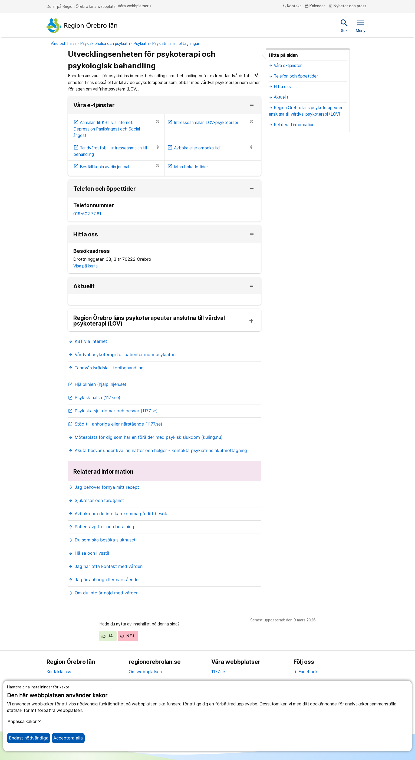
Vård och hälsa (64, 43)
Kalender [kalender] (315, 6)
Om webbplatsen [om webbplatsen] (145, 671)
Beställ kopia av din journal (101, 166)
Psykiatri (141, 43)
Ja (107, 636)
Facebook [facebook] (306, 671)
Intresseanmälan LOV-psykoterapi (202, 122)
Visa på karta (85, 266)
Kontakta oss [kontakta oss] (59, 671)
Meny (360, 25)
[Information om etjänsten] (157, 122)
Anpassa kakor (25, 721)
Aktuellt (84, 286)
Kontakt (291, 6)
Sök (344, 25)
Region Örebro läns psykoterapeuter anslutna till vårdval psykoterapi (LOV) (149, 320)
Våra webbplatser (135, 6)
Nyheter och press (347, 6)
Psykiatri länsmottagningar (175, 43)
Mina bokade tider (187, 166)
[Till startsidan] (82, 25)
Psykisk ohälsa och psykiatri (105, 43)
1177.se (218, 671)
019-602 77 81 (87, 213)
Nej (127, 636)
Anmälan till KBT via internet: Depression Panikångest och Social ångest (106, 129)
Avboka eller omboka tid (193, 147)
